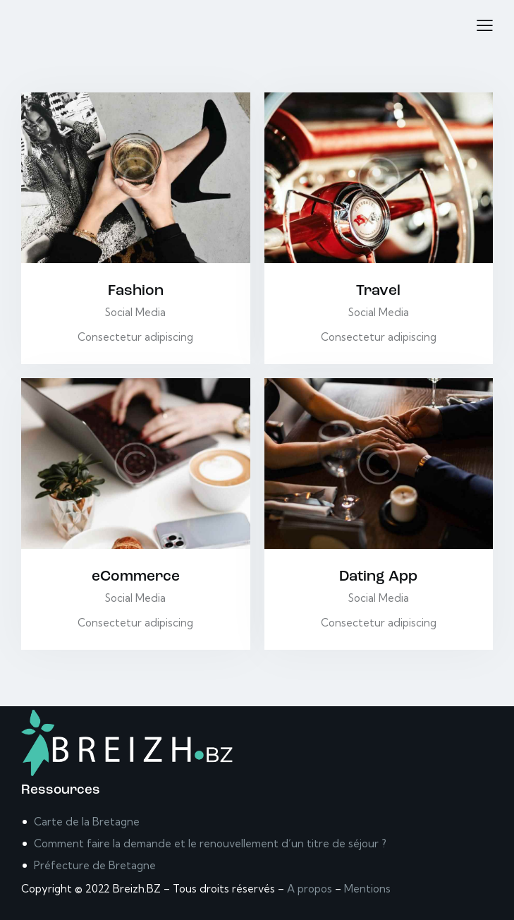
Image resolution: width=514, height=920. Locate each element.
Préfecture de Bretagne (95, 865)
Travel (378, 291)
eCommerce (136, 576)
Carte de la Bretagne (87, 821)
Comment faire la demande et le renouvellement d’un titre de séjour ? (210, 843)
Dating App (378, 576)
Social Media (135, 312)
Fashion (136, 291)
